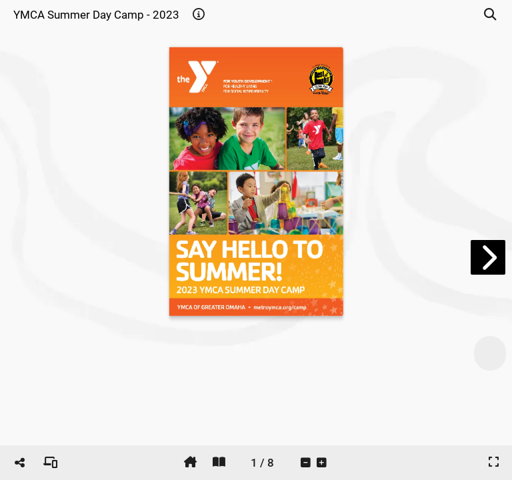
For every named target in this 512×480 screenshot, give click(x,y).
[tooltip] (198, 15)
